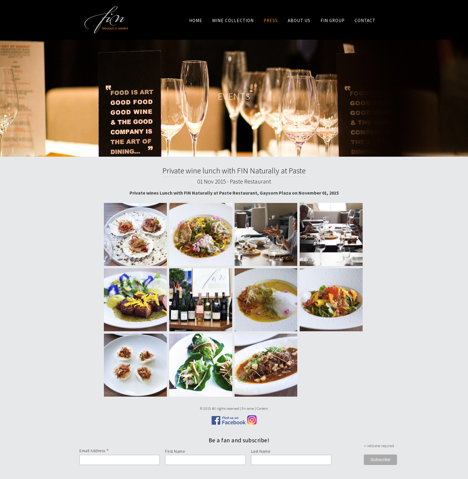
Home (195, 20)
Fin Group (333, 20)
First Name (175, 451)
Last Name (260, 451)
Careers (262, 408)
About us (299, 20)
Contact (365, 20)
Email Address (94, 450)
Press (271, 20)
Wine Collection (233, 20)
